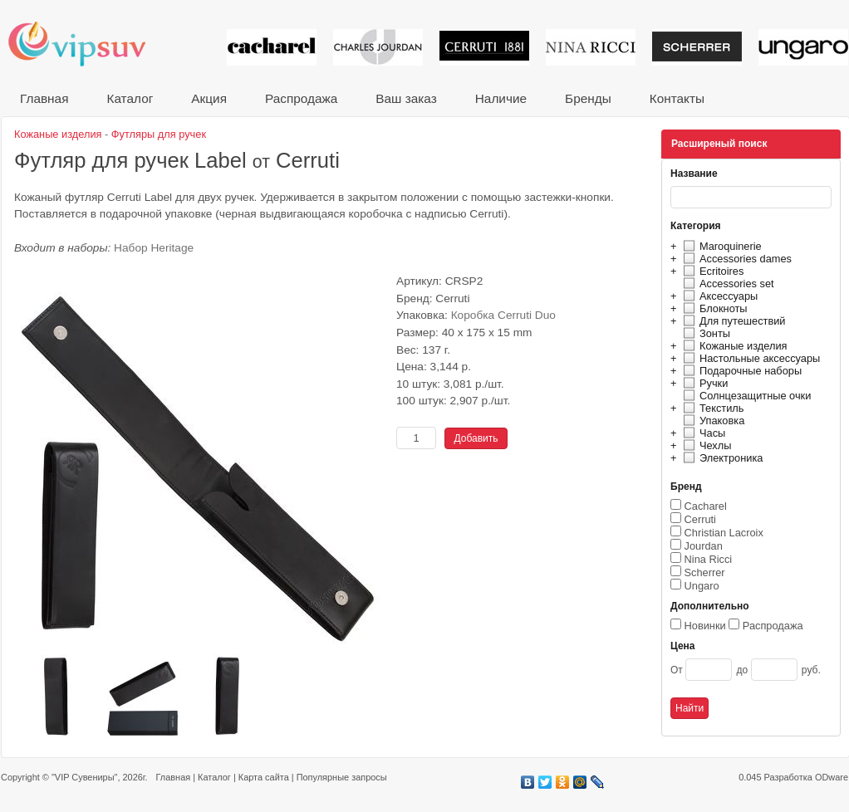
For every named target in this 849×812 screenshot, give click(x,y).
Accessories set (726, 283)
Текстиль (711, 408)
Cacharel (706, 506)
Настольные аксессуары (749, 358)
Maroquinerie (720, 246)
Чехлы (705, 445)
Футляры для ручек (158, 134)
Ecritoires (711, 271)
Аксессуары (718, 296)
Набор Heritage (154, 248)
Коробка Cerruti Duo (503, 315)
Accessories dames (735, 258)
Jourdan (704, 546)
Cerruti (700, 519)
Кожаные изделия (733, 346)
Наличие (501, 98)
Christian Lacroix (724, 532)
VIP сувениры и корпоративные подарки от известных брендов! (88, 43)
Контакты (677, 98)
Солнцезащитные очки (745, 395)
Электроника (721, 458)
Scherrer (705, 572)
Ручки (703, 383)
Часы (702, 433)
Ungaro (702, 586)
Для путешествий (732, 321)
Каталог (129, 98)
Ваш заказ (405, 98)
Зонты (704, 333)
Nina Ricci (709, 559)
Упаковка (711, 420)
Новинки (705, 625)
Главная (44, 98)
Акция (209, 98)
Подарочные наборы (740, 370)
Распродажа (301, 98)
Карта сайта (263, 777)
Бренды (588, 98)
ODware (831, 777)
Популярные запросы (342, 777)
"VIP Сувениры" (84, 777)
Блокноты (713, 308)
